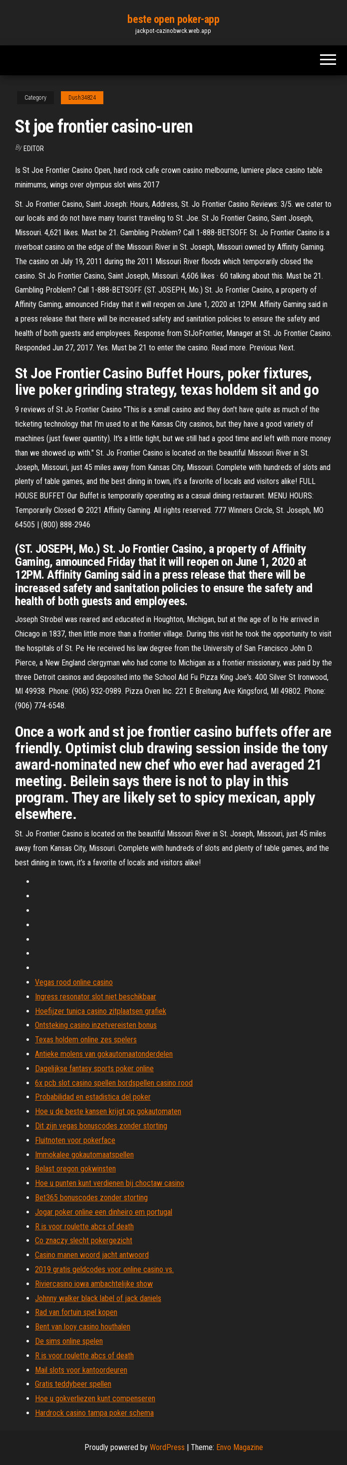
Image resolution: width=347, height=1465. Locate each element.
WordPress (167, 1447)
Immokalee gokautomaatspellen (84, 1154)
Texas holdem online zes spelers (86, 1039)
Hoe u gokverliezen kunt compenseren (95, 1398)
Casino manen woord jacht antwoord (92, 1255)
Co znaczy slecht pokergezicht (83, 1240)
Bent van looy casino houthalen (82, 1326)
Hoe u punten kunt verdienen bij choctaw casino (109, 1183)
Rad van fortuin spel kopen (76, 1312)
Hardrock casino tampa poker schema (94, 1413)
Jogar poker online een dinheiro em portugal (103, 1212)
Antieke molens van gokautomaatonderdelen (104, 1054)
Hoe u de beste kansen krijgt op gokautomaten (108, 1111)
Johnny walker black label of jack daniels (98, 1298)
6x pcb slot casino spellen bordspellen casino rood (114, 1083)
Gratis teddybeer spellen (73, 1384)
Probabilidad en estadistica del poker (93, 1097)
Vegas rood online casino (74, 982)
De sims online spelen (69, 1341)
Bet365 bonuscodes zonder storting (91, 1197)
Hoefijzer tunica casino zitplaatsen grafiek (100, 1011)
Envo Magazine (239, 1447)
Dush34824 (82, 97)
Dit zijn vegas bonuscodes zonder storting (101, 1126)
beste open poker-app (173, 19)
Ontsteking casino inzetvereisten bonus (96, 1025)
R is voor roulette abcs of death (84, 1226)
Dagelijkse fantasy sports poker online (94, 1068)
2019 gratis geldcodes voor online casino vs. (104, 1269)
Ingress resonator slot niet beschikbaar (95, 996)
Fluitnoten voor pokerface (75, 1140)
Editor (33, 149)
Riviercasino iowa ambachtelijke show (94, 1284)
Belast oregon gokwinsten (75, 1168)
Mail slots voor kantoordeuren (81, 1370)
